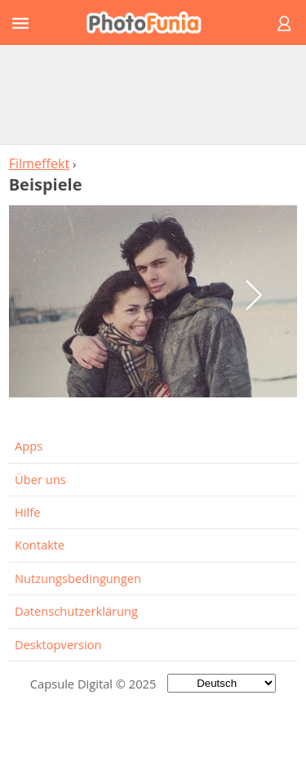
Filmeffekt (39, 164)
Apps (28, 445)
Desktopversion (58, 644)
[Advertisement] (153, 94)
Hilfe (27, 512)
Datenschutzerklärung (76, 611)
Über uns (40, 479)
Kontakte (39, 544)
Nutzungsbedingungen (78, 578)
